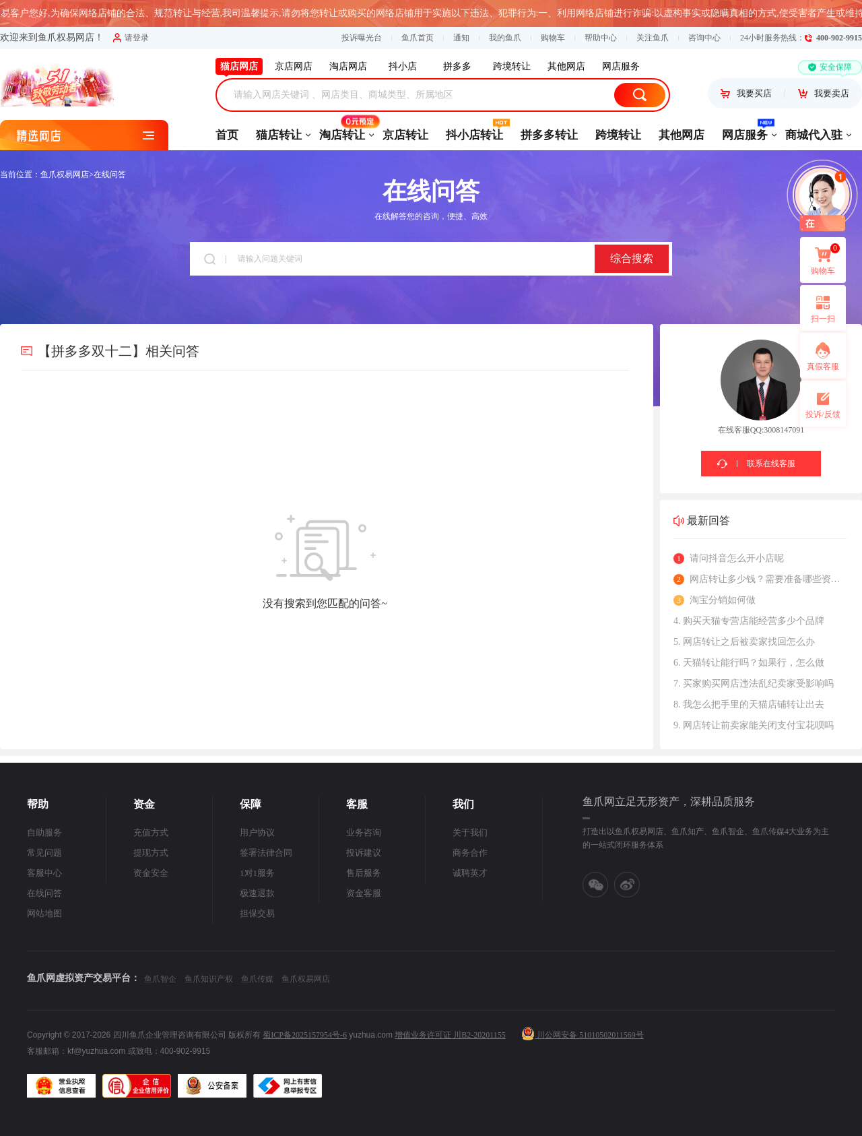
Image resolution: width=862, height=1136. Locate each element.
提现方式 (150, 853)
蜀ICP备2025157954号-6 (305, 1035)
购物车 (553, 37)
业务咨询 (363, 832)
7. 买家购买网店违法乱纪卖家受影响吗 (753, 684)
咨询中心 (704, 37)
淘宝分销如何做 (714, 600)
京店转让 (405, 135)
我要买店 (746, 93)
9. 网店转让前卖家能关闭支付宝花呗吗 (753, 725)
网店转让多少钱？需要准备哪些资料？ (760, 579)
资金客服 (363, 893)
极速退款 (257, 893)
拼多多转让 (549, 135)
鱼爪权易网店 (64, 174)
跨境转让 (618, 135)
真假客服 (823, 366)
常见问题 (44, 853)
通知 (461, 37)
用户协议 (257, 832)
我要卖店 (823, 93)
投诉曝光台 (361, 37)
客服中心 (44, 873)
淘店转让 (342, 130)
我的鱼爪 (505, 37)
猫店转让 (279, 135)
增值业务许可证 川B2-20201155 (450, 1035)
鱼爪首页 (417, 37)
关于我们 (470, 832)
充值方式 (150, 832)
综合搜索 (631, 258)
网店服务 (745, 130)
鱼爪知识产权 (209, 979)
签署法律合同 (266, 853)
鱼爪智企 (160, 979)
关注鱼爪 (652, 37)
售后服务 (363, 873)
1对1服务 (257, 873)
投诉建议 (363, 853)
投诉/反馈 (822, 414)
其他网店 (681, 135)
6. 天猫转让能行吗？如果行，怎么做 (748, 663)
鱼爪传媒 (257, 979)
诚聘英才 (470, 873)
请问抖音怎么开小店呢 (728, 558)
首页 (227, 135)
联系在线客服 (771, 463)
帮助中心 (601, 37)
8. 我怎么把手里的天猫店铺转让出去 (748, 704)
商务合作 (470, 853)
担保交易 (257, 913)
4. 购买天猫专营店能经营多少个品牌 (748, 621)
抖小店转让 (474, 130)
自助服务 (44, 832)
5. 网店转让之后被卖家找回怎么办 (744, 642)
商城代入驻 (813, 135)
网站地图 (44, 913)
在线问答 (110, 174)
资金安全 (150, 873)
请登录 (131, 37)
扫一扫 (817, 308)
